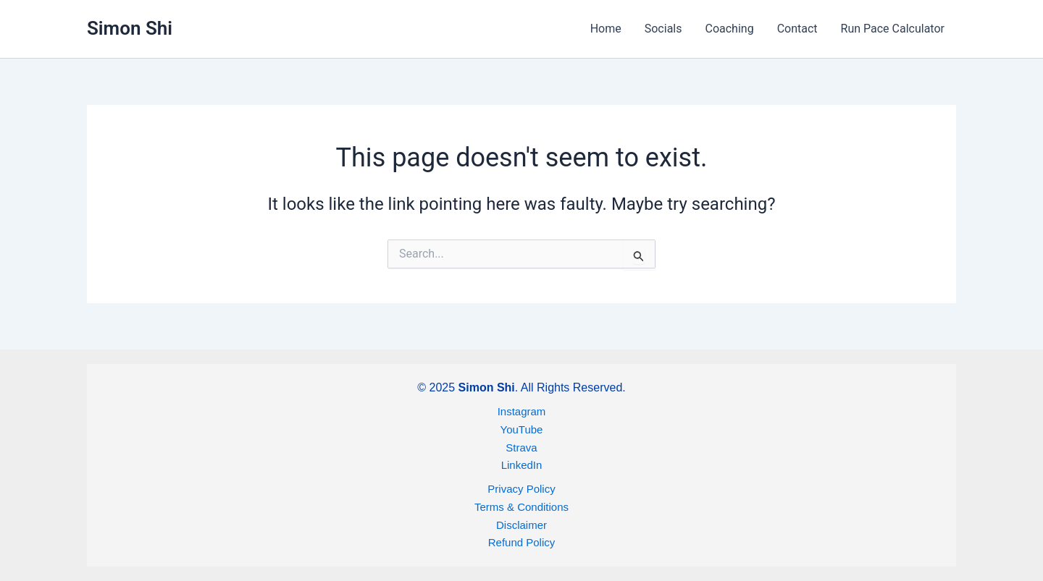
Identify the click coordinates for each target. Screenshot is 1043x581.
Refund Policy (522, 542)
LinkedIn (522, 465)
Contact (797, 28)
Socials (663, 28)
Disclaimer (521, 525)
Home (605, 28)
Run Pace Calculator (892, 28)
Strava (521, 447)
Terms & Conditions (521, 507)
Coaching (729, 28)
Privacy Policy (521, 489)
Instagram (522, 411)
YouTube (521, 429)
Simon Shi (129, 28)
